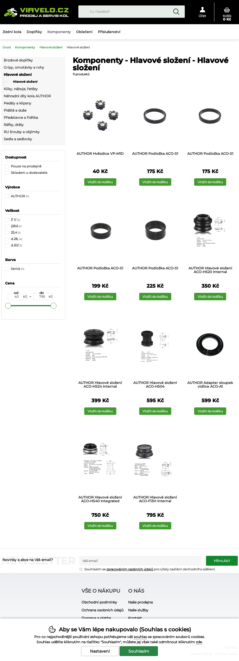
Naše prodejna (140, 602)
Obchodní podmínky (99, 602)
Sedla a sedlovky (18, 139)
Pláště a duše (15, 110)
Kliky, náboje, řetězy (21, 89)
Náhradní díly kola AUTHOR (27, 96)
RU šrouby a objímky (22, 132)
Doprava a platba (96, 618)
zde (199, 642)
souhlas (140, 637)
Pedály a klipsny (17, 103)
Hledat (176, 11)
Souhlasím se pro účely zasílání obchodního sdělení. (147, 569)
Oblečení (84, 32)
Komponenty (25, 47)
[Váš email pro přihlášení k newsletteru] (140, 561)
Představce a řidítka (21, 117)
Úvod (6, 47)
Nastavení (100, 651)
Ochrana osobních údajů (102, 610)
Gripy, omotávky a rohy (24, 67)
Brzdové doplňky (18, 60)
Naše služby (138, 610)
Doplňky (34, 32)
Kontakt (135, 618)
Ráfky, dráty (14, 124)
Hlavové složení (18, 74)
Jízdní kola (11, 32)
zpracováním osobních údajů (129, 569)
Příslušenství (109, 32)
